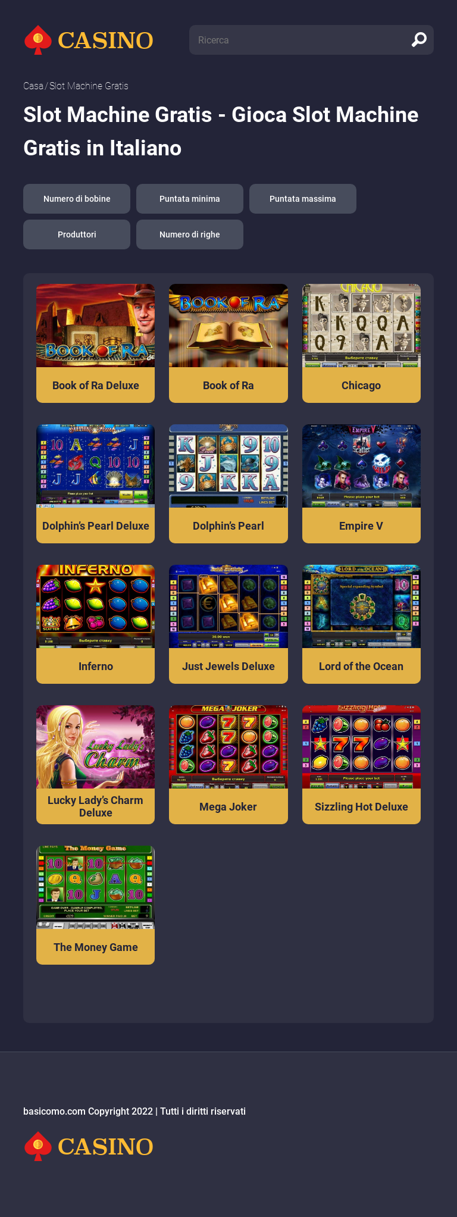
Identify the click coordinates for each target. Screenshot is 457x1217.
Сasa (33, 86)
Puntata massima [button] (303, 199)
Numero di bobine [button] (77, 199)
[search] (419, 40)
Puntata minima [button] (189, 199)
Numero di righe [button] (189, 234)
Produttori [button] (77, 234)
